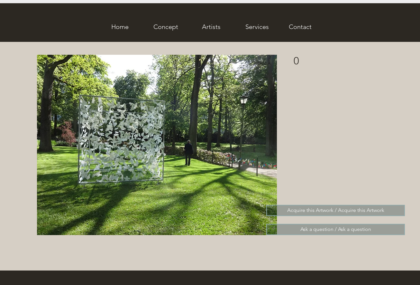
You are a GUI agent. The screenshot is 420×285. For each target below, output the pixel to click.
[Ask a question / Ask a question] (335, 229)
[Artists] (211, 26)
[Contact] (300, 26)
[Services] (257, 26)
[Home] (120, 26)
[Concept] (165, 26)
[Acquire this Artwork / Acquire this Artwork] (335, 210)
